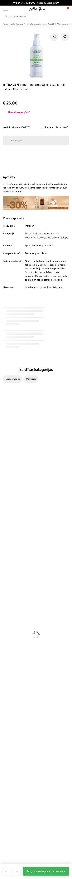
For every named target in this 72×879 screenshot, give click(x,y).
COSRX (4, 448)
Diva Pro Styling (8, 481)
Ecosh (3, 455)
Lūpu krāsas (6, 634)
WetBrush (5, 485)
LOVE (32, 2)
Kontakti (7, 722)
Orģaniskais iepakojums (15, 675)
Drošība (7, 704)
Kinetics (4, 500)
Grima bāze (6, 608)
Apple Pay (8, 696)
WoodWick (6, 440)
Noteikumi (8, 693)
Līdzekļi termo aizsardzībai (13, 571)
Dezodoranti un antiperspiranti (16, 597)
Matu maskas (7, 556)
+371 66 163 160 (11, 830)
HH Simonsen (7, 515)
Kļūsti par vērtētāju (13, 755)
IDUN (3, 526)
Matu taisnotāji (8, 564)
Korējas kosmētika (9, 604)
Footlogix (5, 504)
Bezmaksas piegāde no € (17, 668)
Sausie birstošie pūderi (12, 619)
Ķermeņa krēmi (8, 582)
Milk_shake (6, 399)
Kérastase (5, 410)
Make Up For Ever (9, 534)
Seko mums (9, 851)
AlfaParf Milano (8, 519)
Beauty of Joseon (9, 433)
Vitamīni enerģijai (9, 646)
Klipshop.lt (8, 773)
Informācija (10, 689)
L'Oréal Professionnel (11, 395)
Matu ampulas (13, 378)
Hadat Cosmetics (9, 407)
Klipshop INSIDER (12, 700)
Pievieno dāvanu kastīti (57, 127)
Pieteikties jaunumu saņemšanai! (20, 802)
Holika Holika (7, 511)
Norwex (4, 418)
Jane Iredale (6, 422)
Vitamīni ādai (7, 649)
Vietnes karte (10, 707)
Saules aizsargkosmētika (12, 601)
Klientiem (9, 714)
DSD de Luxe (7, 466)
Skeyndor (5, 478)
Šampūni (4, 549)
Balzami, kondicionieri (11, 552)
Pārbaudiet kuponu (13, 740)
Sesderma (5, 414)
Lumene (4, 537)
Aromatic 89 (7, 496)
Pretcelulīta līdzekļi (10, 593)
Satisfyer (5, 444)
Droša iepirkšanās (12, 679)
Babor (3, 403)
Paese (3, 463)
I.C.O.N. (4, 425)
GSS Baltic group (13, 769)
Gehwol (4, 429)
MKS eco (5, 459)
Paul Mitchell (7, 530)
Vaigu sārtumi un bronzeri (13, 631)
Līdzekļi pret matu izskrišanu (15, 560)
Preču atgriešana (12, 672)
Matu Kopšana (33, 233)
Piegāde (7, 733)
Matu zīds (31, 378)
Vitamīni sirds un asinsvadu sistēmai (18, 664)
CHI (2, 507)
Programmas (10, 747)
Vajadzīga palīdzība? (13, 827)
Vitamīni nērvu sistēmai (12, 657)
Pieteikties (12, 818)
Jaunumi (7, 798)
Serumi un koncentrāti (12, 586)
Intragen (11, 84)
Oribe (3, 493)
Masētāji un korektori (11, 616)
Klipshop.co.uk (10, 776)
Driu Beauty (6, 470)
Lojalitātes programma (15, 758)
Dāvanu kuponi (11, 737)
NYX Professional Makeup (13, 452)
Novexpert (6, 541)
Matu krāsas (6, 575)
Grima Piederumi (9, 612)
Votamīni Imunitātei (10, 661)
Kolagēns (5, 642)
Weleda (4, 522)
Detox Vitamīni (8, 653)
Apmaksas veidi (11, 729)
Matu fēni (5, 567)
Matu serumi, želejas (56, 237)
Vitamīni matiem (9, 638)
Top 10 (6, 751)
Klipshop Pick (10, 762)
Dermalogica (7, 437)
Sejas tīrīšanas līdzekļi (11, 590)
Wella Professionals (10, 474)
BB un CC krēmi (8, 623)
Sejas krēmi (6, 578)
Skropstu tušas (7, 627)
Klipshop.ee (9, 780)
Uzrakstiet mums (12, 837)
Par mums (8, 718)
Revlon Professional (10, 489)
